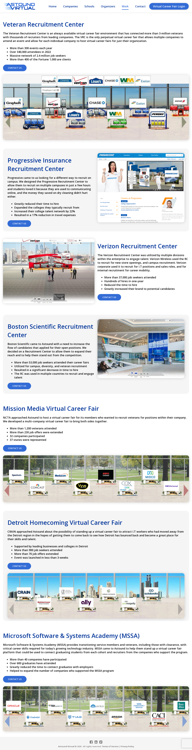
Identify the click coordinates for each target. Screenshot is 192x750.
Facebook (91, 742)
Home (53, 6)
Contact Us (15, 67)
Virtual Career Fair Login (169, 6)
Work (125, 6)
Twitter (100, 742)
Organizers (108, 6)
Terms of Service (110, 746)
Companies (70, 6)
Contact (140, 6)
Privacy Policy (127, 746)
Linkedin (96, 742)
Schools (89, 6)
